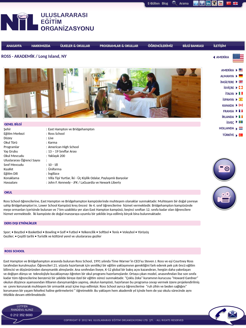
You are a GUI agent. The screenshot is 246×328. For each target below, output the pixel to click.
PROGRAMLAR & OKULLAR (119, 46)
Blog (165, 3)
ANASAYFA (13, 46)
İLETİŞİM (219, 46)
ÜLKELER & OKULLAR (75, 46)
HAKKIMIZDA (40, 46)
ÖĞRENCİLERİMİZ (160, 46)
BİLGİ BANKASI (193, 46)
